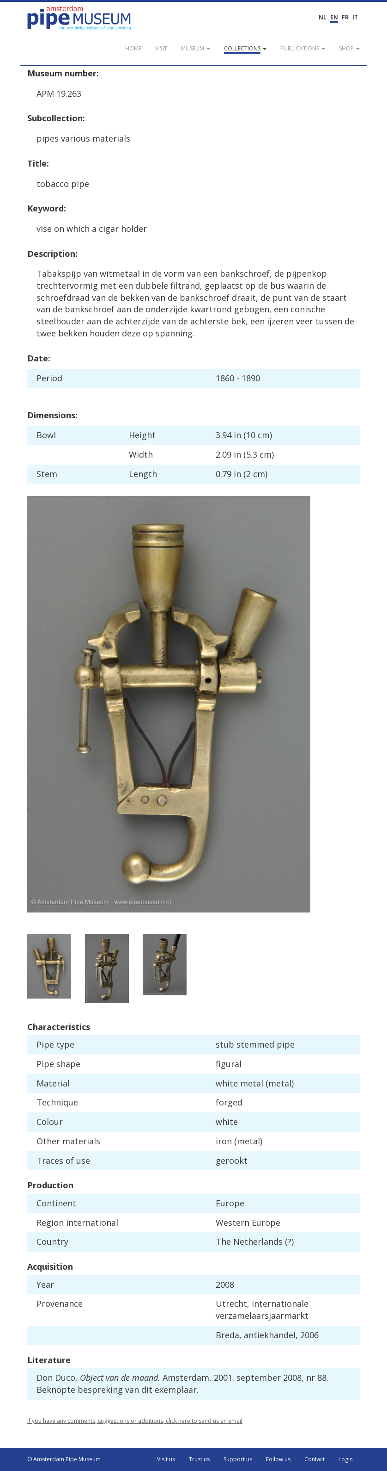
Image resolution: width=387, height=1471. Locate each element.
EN (334, 17)
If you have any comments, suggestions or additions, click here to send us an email (134, 1421)
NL (323, 17)
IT (355, 17)
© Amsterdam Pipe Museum (64, 1459)
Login (346, 1459)
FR (345, 17)
